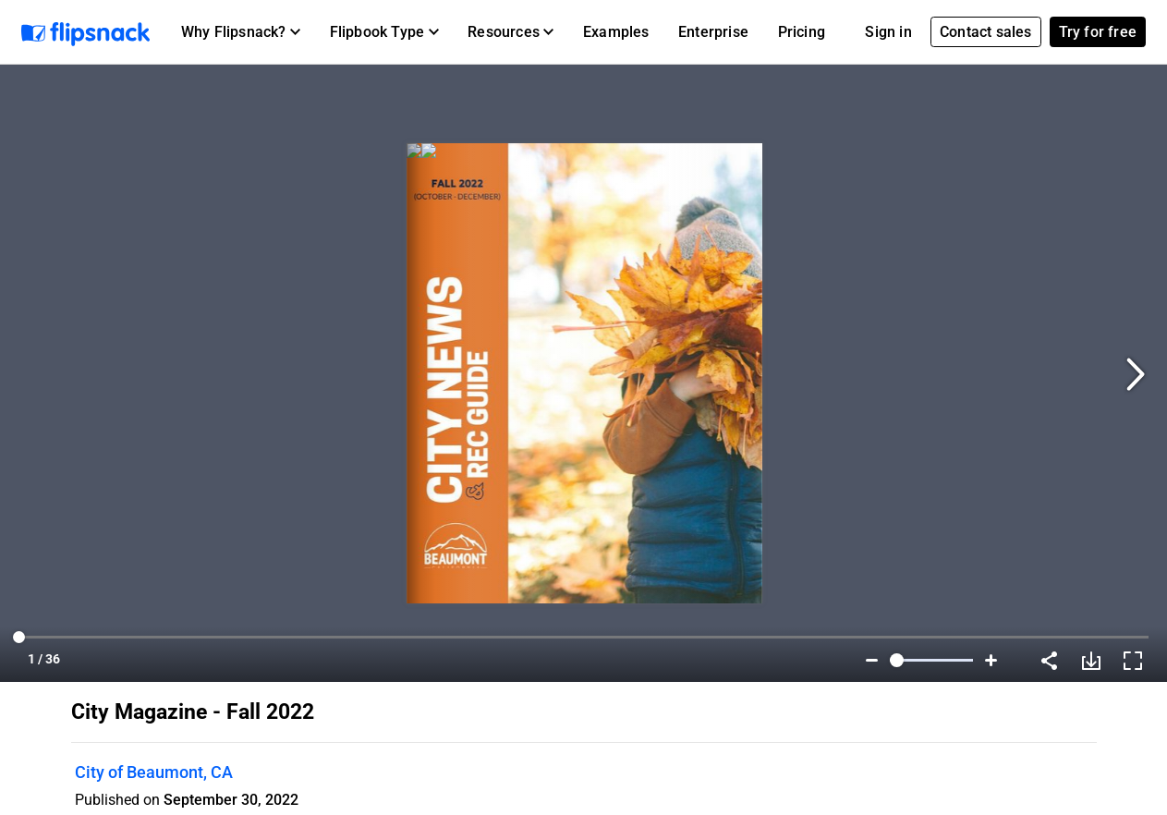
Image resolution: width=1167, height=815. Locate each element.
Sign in (888, 32)
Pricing (801, 32)
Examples (616, 32)
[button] (240, 32)
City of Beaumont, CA (154, 772)
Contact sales (986, 32)
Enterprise (713, 32)
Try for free (1098, 32)
